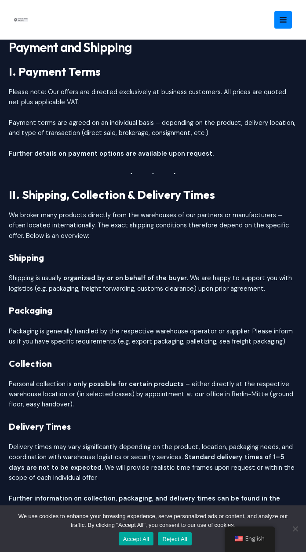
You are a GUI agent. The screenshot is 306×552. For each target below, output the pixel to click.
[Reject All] (295, 528)
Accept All (136, 539)
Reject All (174, 539)
